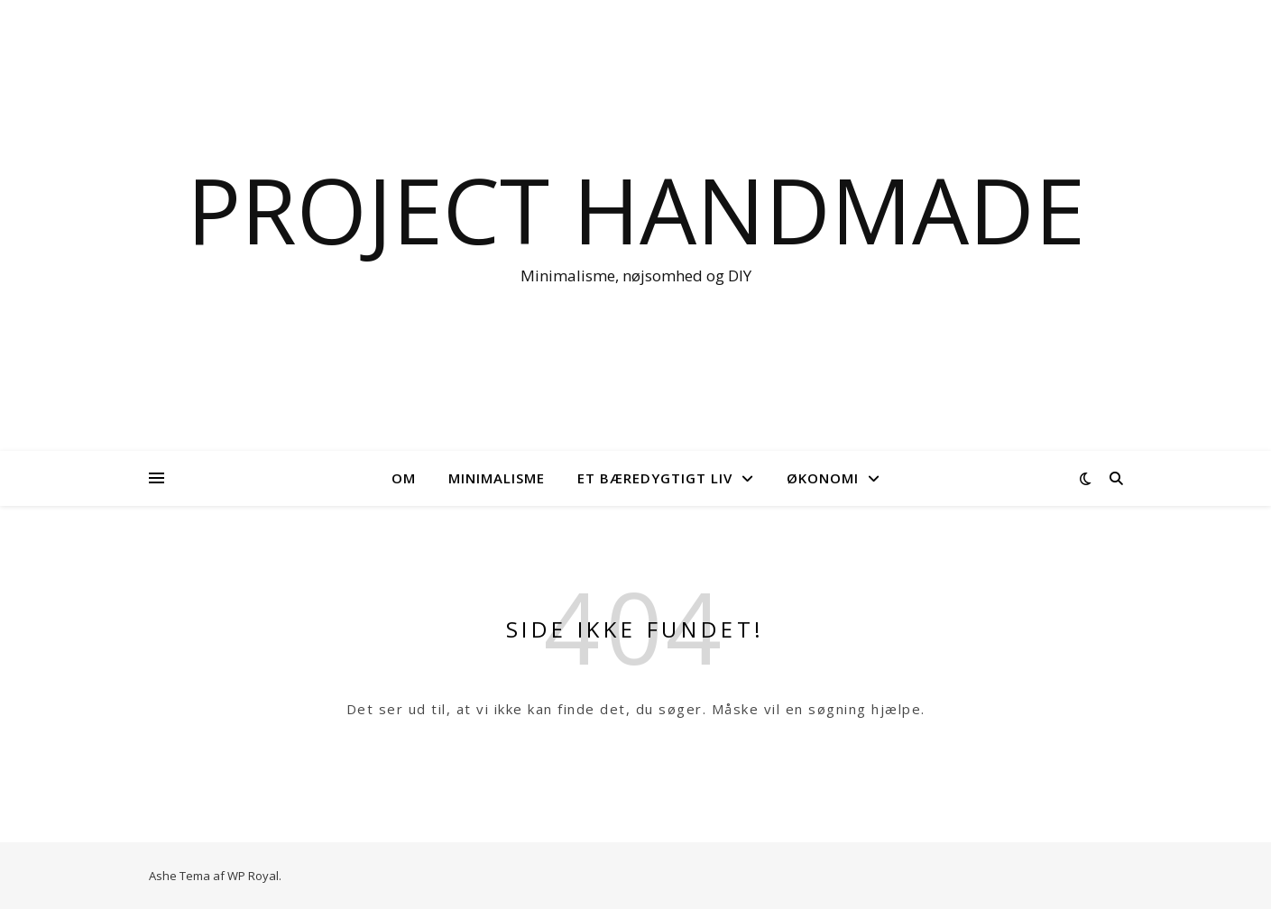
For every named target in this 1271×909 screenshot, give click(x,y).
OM (403, 478)
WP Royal (253, 876)
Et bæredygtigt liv (654, 478)
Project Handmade (636, 209)
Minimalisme (496, 478)
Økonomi (823, 478)
